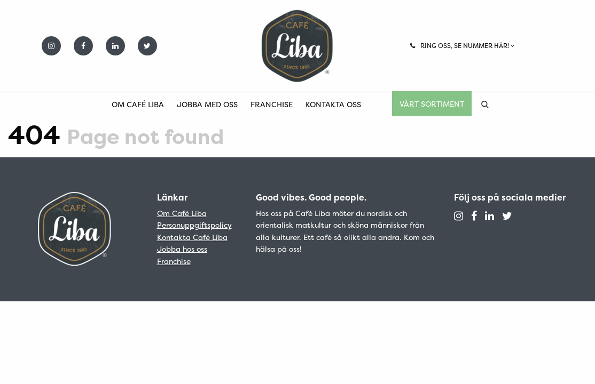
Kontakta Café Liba (192, 237)
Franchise (271, 104)
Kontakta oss (333, 104)
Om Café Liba (138, 104)
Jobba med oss (207, 104)
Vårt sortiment (432, 104)
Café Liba (297, 46)
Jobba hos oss (182, 249)
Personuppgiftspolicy (194, 225)
